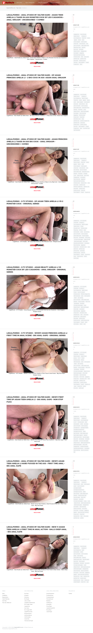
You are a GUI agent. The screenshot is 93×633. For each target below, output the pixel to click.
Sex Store (26, 608)
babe (84, 431)
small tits (79, 386)
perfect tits (83, 58)
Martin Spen (77, 356)
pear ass (76, 248)
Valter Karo (76, 36)
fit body (81, 510)
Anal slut (76, 43)
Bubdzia (48, 600)
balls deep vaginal (78, 435)
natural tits (76, 314)
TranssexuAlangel (55, 2)
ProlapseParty (49, 595)
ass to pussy (84, 105)
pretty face (76, 124)
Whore (81, 230)
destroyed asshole (85, 442)
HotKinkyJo (49, 602)
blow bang (81, 561)
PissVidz (26, 593)
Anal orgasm (77, 41)
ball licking (76, 433)
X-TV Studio (83, 220)
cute (84, 109)
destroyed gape (85, 111)
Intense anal (77, 56)
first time (82, 376)
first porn (76, 376)
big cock (76, 49)
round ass (87, 254)
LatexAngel (49, 611)
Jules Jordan (27, 600)
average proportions (79, 429)
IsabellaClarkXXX (50, 608)
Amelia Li (84, 36)
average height (84, 427)
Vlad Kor (76, 100)
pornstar (76, 60)
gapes (84, 100)
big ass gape (85, 235)
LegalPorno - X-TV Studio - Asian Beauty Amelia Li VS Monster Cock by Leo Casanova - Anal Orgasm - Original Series (36, 269)
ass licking (76, 169)
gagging (82, 53)
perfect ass (76, 58)
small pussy (80, 256)
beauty (83, 47)
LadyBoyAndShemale (29, 602)
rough (87, 62)
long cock (76, 117)
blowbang (81, 237)
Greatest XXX (76, 27)
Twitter (70, 593)
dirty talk (86, 175)
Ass (87, 43)
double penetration (78, 243)
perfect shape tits (84, 120)
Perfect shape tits (78, 186)
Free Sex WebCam (43, 2)
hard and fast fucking (79, 181)
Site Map (4, 600)
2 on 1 (75, 422)
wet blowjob (77, 130)
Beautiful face (77, 47)
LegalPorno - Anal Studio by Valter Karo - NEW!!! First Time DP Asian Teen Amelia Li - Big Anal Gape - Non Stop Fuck (35, 399)
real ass (75, 62)
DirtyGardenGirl (50, 593)
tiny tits (76, 388)
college (85, 173)
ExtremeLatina (27, 613)
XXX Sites (20, 2)
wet (84, 324)
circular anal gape (78, 239)
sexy (81, 64)
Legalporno (27, 606)
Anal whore (82, 43)
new (82, 56)
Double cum (77, 228)
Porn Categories (31, 2)
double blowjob (84, 446)
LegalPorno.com (85, 27)
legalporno (76, 34)
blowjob (81, 49)
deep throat (77, 51)
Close (82, 226)
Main (3, 593)
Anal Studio (83, 34)
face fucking (83, 113)
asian (80, 100)
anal (83, 164)
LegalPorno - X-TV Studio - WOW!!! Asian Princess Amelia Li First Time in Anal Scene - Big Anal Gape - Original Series (37, 334)
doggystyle (83, 51)
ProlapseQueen (50, 597)
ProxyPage (49, 606)
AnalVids (76, 222)
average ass (77, 427)
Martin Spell (85, 98)
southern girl (86, 128)
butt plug (87, 237)
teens (88, 100)
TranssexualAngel (28, 620)
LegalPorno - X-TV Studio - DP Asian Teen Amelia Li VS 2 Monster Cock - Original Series (35, 203)
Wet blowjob (77, 361)
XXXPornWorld (28, 615)
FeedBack (4, 595)
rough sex (76, 64)
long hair (82, 117)
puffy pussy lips (85, 320)
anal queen (84, 41)
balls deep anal (85, 45)
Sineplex (26, 595)
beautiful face (85, 107)
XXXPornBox (27, 617)
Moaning (76, 230)
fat (74, 452)
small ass (87, 580)
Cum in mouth (81, 292)
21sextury (26, 597)
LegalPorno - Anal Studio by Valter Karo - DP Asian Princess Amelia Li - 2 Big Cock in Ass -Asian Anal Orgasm (36, 76)
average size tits (78, 431)
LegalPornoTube (28, 611)
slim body (76, 324)
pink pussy (76, 250)
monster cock (83, 312)
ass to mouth (77, 45)
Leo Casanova (77, 98)
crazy (85, 501)
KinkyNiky (48, 604)
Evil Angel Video (28, 604)
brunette (76, 440)
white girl (76, 258)
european (76, 53)
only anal (86, 56)
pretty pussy (82, 60)
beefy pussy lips (78, 437)
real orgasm (81, 62)
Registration (5, 597)
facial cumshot (84, 450)
